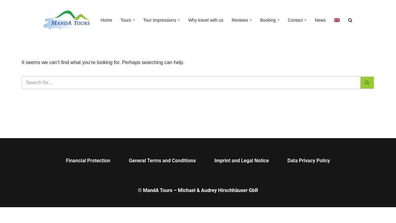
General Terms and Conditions (162, 176)
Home (106, 20)
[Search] (191, 82)
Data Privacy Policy (308, 176)
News (320, 20)
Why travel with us (205, 20)
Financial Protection (88, 176)
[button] (134, 20)
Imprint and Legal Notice (241, 176)
